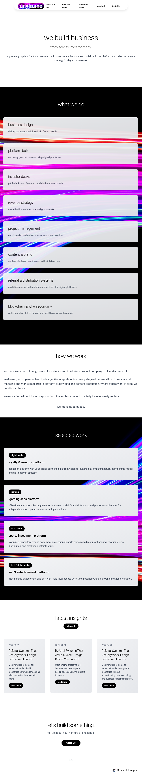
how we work (66, 6)
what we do (51, 6)
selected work (83, 6)
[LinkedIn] (71, 759)
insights (116, 6)
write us (71, 742)
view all (71, 626)
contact (101, 6)
